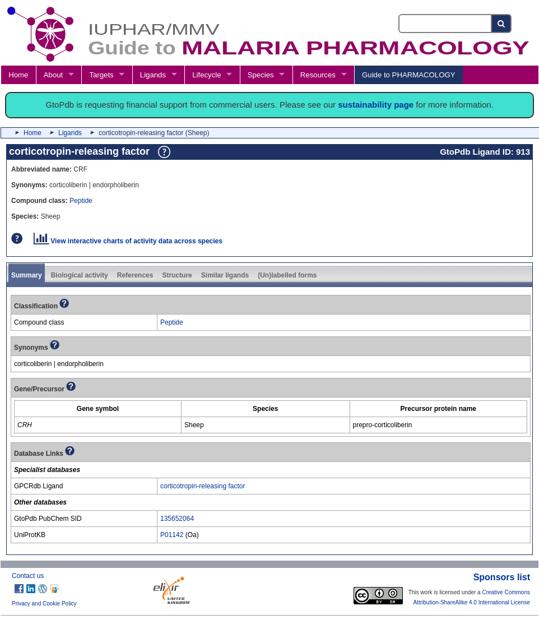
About (53, 75)
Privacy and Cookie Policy (44, 603)
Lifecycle (206, 75)
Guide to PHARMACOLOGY (408, 75)
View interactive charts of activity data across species (128, 241)
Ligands (153, 75)
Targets (101, 75)
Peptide (80, 201)
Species (261, 75)
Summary (26, 275)
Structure (177, 275)
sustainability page (375, 104)
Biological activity (79, 275)
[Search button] (502, 23)
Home (18, 75)
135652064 (177, 519)
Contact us (28, 576)
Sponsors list (501, 577)
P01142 (171, 535)
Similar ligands (225, 275)
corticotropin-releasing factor (202, 486)
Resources (318, 75)
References (135, 275)
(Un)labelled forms (287, 275)
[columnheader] (98, 408)
